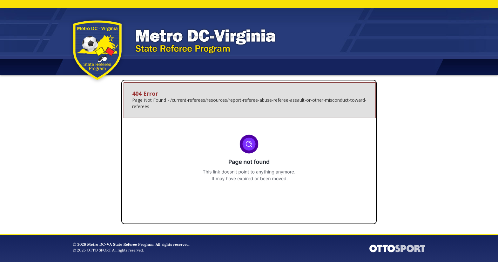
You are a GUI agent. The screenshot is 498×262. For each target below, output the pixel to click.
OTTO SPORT (99, 249)
